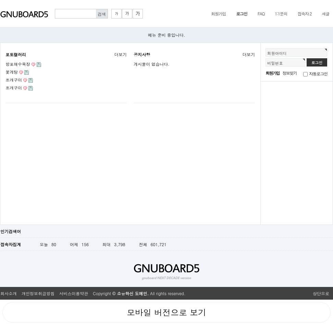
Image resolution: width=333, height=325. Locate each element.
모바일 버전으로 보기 (166, 312)
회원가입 (218, 13)
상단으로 (321, 293)
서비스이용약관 (73, 293)
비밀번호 (275, 63)
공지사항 (142, 54)
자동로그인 (318, 73)
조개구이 (13, 80)
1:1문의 (281, 13)
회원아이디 (277, 53)
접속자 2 (304, 13)
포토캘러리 (15, 54)
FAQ (261, 13)
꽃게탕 (11, 72)
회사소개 (8, 293)
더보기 (120, 54)
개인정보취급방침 (38, 293)
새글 (325, 13)
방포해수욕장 (17, 64)
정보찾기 (290, 73)
